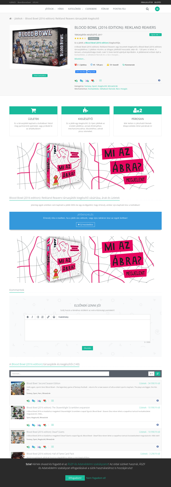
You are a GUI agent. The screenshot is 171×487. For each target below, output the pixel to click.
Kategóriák (74, 8)
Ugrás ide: (155, 34)
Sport (94, 86)
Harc (40, 373)
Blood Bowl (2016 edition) (97, 42)
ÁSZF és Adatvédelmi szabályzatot (88, 464)
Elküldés (87, 328)
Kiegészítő (102, 86)
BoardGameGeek (24, 2)
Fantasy (87, 86)
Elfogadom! (75, 478)
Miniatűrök (113, 86)
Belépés (157, 2)
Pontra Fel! (119, 8)
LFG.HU (35, 2)
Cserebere (91, 8)
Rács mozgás (121, 88)
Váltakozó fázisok (107, 88)
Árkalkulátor (147, 2)
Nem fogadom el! (96, 478)
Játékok (49, 8)
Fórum (105, 8)
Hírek (61, 8)
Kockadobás (93, 88)
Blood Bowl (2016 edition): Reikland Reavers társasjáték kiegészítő (62, 18)
